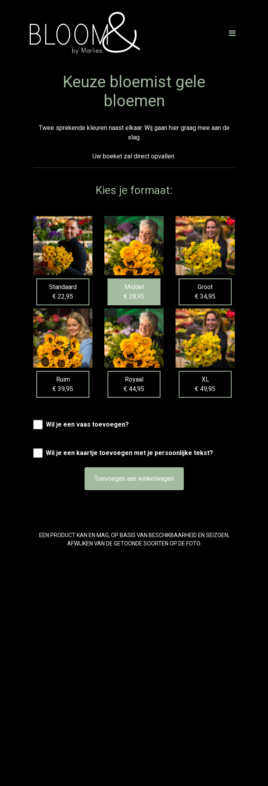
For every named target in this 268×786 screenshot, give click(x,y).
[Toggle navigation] (232, 33)
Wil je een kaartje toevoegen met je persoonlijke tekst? (129, 453)
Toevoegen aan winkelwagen (134, 478)
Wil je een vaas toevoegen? (87, 424)
